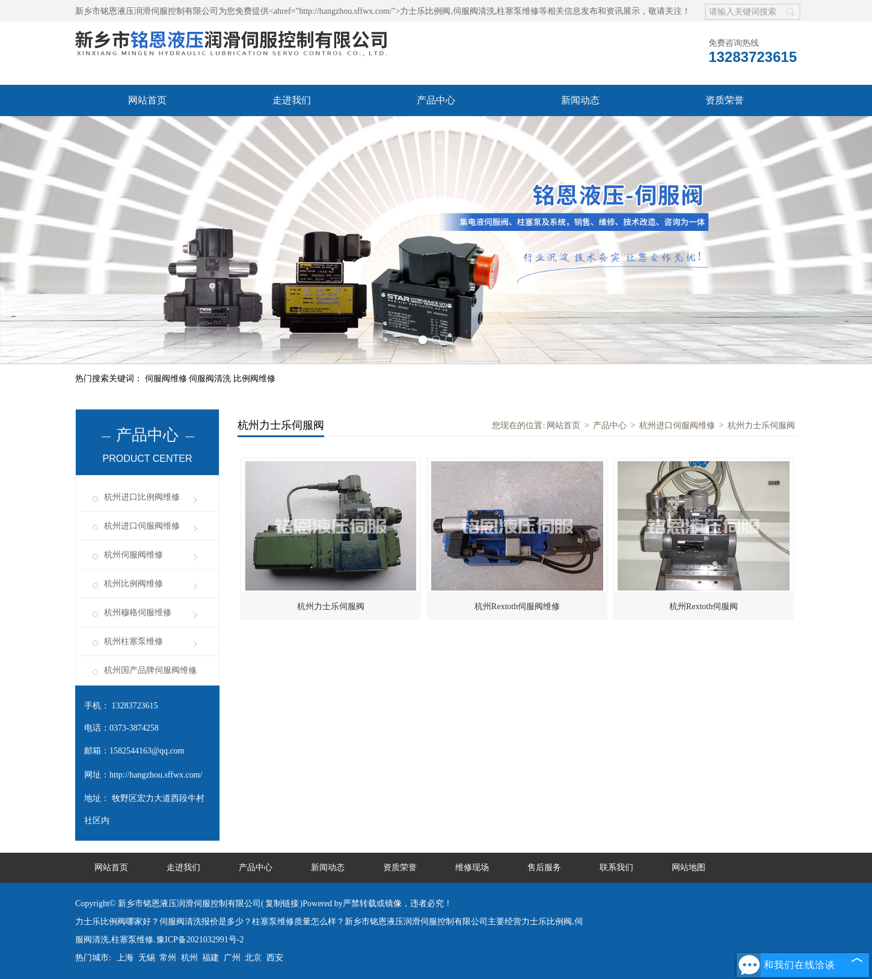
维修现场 (472, 867)
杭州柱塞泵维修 (133, 641)
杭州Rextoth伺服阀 (703, 606)
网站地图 (688, 867)
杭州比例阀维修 (133, 583)
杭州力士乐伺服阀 (761, 425)
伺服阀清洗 (211, 378)
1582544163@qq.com (147, 750)
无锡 (146, 957)
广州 (232, 957)
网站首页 (147, 100)
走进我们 (291, 100)
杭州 (189, 957)
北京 (253, 957)
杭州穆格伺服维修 (137, 612)
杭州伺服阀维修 (133, 554)
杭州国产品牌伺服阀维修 (150, 670)
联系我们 (616, 867)
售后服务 (544, 867)
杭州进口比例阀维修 (142, 497)
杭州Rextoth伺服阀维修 (517, 606)
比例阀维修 (254, 378)
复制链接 (282, 903)
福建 (210, 957)
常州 (167, 957)
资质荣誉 (724, 100)
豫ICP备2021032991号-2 (200, 939)
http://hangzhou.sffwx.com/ (156, 774)
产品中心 (436, 100)
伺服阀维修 (167, 378)
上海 (125, 957)
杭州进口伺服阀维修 (142, 525)
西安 (274, 957)
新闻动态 (580, 100)
